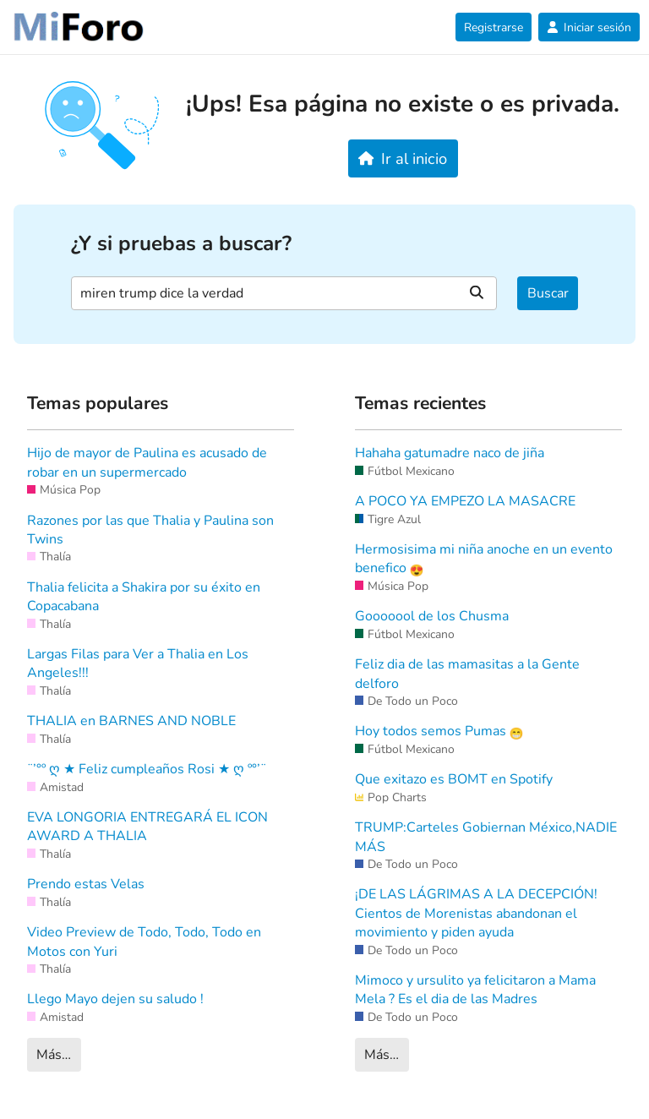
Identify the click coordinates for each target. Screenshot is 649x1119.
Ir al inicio (402, 158)
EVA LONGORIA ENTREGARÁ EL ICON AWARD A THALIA (147, 826)
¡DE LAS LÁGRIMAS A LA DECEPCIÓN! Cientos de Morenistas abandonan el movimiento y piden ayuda (476, 913)
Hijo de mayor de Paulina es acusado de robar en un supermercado (147, 462)
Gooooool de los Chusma (432, 616)
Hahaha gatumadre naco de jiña (449, 453)
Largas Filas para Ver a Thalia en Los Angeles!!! (137, 663)
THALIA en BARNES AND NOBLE (131, 721)
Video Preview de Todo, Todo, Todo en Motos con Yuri (144, 941)
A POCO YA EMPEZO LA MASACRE (465, 501)
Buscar (548, 293)
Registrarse (493, 27)
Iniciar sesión (589, 27)
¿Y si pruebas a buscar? (181, 244)
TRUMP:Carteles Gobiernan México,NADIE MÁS (486, 836)
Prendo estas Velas (86, 884)
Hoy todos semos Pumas (439, 731)
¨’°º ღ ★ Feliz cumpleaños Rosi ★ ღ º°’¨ (146, 769)
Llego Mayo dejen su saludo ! (115, 999)
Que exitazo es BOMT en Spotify (454, 779)
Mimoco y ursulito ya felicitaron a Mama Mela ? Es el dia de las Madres (475, 989)
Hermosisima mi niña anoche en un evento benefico (484, 558)
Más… (53, 1054)
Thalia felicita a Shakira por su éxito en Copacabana (143, 596)
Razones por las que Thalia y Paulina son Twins (150, 530)
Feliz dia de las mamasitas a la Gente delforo (467, 673)
